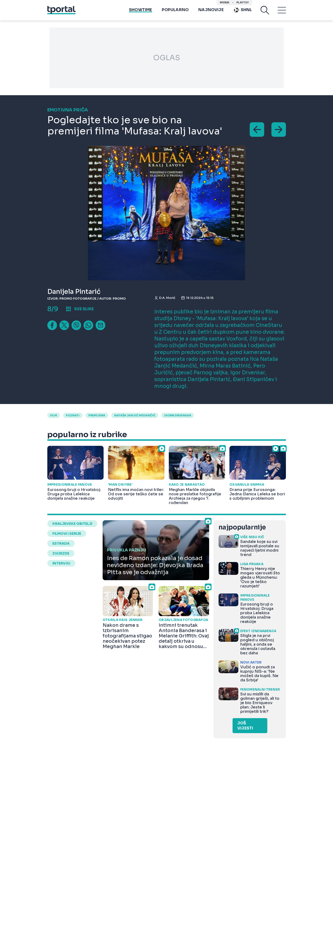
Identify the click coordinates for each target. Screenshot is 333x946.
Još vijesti (245, 726)
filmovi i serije (66, 533)
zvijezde (60, 553)
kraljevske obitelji (72, 523)
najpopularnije (242, 527)
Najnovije (211, 9)
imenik (224, 2)
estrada (61, 543)
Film (53, 415)
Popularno (175, 9)
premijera (96, 415)
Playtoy (242, 2)
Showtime (140, 9)
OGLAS (166, 57)
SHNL (242, 9)
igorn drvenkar (177, 415)
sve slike (84, 308)
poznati (72, 415)
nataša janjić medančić (134, 415)
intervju (61, 563)
